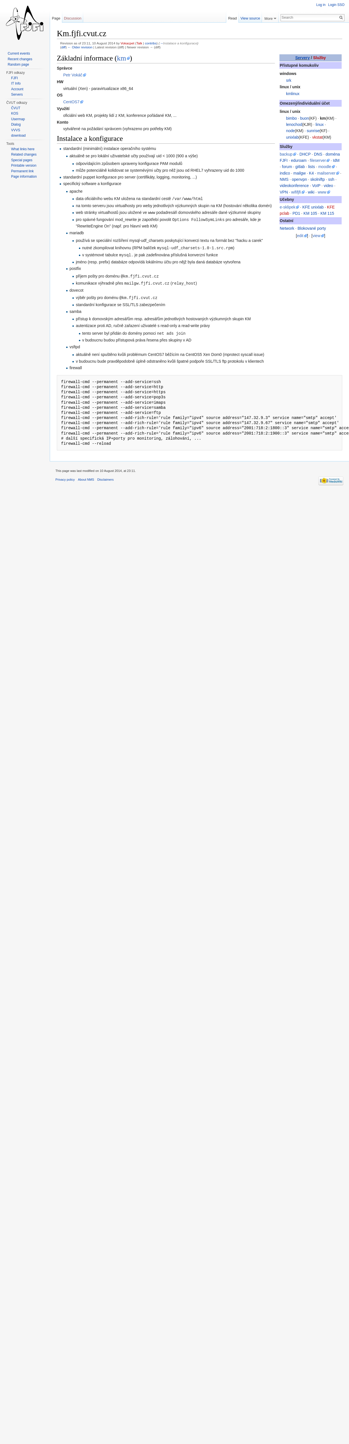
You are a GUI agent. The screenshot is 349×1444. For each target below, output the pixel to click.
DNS (318, 154)
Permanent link (22, 171)
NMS (284, 179)
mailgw (299, 173)
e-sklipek (287, 207)
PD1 (296, 213)
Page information (24, 177)
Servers (17, 94)
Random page (18, 64)
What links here (23, 149)
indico (285, 173)
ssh (331, 179)
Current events (19, 53)
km (121, 58)
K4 (311, 173)
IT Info (16, 83)
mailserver (326, 173)
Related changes (23, 154)
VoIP (316, 185)
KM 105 (310, 213)
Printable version (23, 165)
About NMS (86, 477)
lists (311, 166)
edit (300, 235)
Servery (302, 57)
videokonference (294, 185)
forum (287, 166)
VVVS (15, 130)
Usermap (18, 119)
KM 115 (327, 213)
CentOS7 (71, 102)
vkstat (317, 137)
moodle (324, 166)
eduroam (299, 160)
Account (17, 89)
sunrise (313, 130)
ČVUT (15, 108)
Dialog (16, 124)
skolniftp (317, 179)
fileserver (318, 160)
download (18, 135)
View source (250, 18)
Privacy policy (65, 477)
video (328, 185)
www (322, 192)
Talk (139, 43)
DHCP (305, 154)
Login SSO (336, 5)
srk (288, 80)
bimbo (291, 118)
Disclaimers (105, 477)
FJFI (14, 78)
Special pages (21, 160)
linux (320, 124)
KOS (14, 113)
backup (286, 154)
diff (63, 47)
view (316, 235)
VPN (284, 192)
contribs (150, 43)
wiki (311, 192)
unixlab (292, 137)
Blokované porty (312, 228)
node (290, 130)
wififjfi (296, 192)
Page (56, 18)
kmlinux (292, 93)
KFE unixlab (313, 207)
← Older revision (80, 47)
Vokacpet (127, 43)
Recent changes (20, 59)
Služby (319, 57)
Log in (321, 5)
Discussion (72, 18)
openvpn (299, 179)
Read (232, 18)
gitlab (300, 166)
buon (304, 118)
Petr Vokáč (72, 75)
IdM (336, 160)
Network (287, 228)
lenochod (294, 124)
